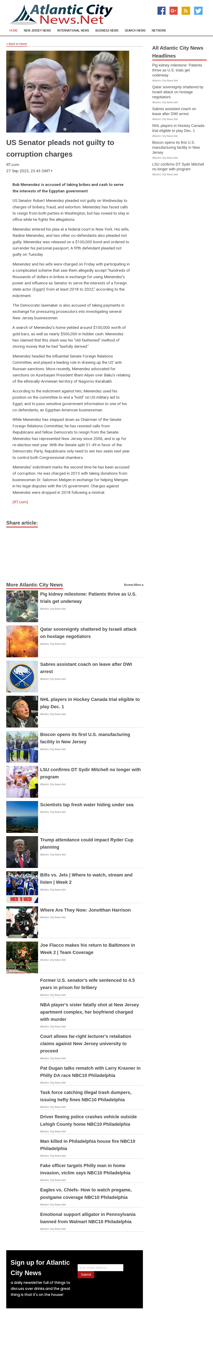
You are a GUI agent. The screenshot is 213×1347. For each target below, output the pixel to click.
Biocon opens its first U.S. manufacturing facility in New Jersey (176, 147)
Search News (135, 30)
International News (73, 30)
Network (159, 30)
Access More (132, 584)
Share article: (22, 523)
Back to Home (16, 44)
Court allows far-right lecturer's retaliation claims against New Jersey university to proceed (85, 1043)
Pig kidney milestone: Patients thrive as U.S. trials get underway (177, 70)
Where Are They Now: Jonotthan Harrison (85, 910)
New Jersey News (37, 30)
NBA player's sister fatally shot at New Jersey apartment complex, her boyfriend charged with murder (89, 1012)
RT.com (20, 502)
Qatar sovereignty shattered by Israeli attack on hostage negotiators (177, 92)
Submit (86, 1275)
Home (13, 30)
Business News (107, 30)
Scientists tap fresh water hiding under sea (87, 804)
